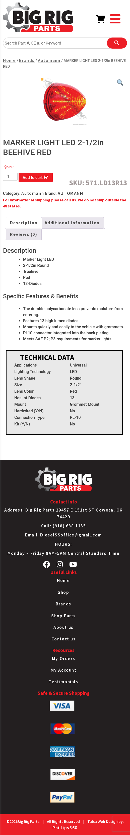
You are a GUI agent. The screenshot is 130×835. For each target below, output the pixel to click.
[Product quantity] (10, 177)
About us (63, 627)
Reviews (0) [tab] (23, 234)
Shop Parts (63, 616)
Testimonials (63, 681)
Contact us (63, 639)
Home (9, 60)
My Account (64, 670)
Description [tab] (24, 223)
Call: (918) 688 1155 (63, 526)
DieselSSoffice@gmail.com (71, 535)
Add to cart (33, 177)
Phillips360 (65, 827)
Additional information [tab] (72, 223)
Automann (49, 60)
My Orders (63, 658)
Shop (63, 592)
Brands (27, 60)
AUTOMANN (70, 193)
